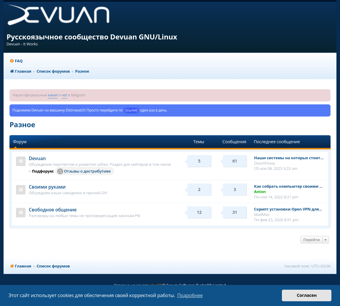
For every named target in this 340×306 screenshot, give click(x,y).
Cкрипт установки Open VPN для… (288, 209)
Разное (22, 124)
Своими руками (47, 187)
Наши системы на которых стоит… (289, 157)
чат (64, 95)
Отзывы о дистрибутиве (84, 171)
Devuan (37, 158)
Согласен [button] (307, 295)
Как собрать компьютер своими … (288, 186)
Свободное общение (52, 209)
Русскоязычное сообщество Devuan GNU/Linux (92, 37)
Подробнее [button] (190, 295)
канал (53, 95)
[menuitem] (16, 61)
